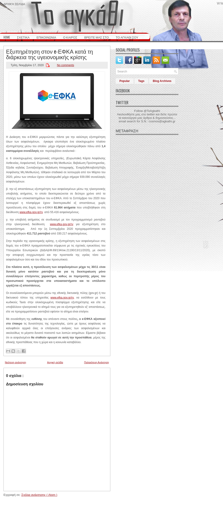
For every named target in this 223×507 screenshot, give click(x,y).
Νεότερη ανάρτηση (15, 362)
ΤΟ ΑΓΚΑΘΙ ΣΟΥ (127, 37)
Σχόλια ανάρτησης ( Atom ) (39, 495)
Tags (141, 81)
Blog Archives (162, 81)
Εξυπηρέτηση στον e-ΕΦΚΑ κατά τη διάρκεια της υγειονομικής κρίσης (49, 53)
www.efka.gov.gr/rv (31, 212)
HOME (6, 37)
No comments (65, 65)
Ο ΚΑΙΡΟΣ (70, 37)
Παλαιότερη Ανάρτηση (96, 362)
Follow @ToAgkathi (147, 111)
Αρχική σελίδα (14, 4)
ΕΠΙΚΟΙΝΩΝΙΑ (46, 37)
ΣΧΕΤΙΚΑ (23, 37)
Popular (124, 81)
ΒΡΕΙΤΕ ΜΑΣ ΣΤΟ (96, 37)
